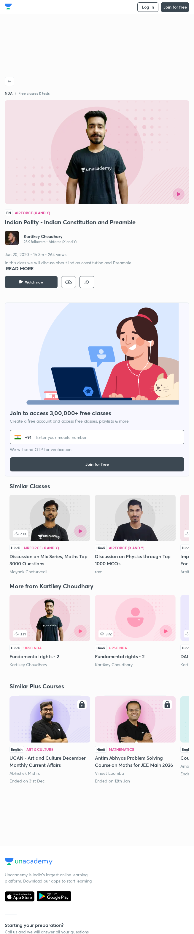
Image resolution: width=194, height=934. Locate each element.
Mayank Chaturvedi (28, 571)
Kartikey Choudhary (28, 664)
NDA (8, 93)
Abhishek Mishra (24, 773)
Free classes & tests (34, 93)
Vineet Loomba (109, 773)
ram (98, 571)
